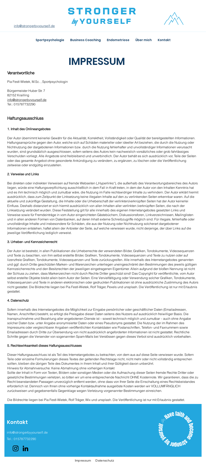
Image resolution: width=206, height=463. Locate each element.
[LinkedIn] (25, 448)
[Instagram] (16, 448)
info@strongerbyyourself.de (34, 26)
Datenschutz (105, 460)
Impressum (83, 460)
